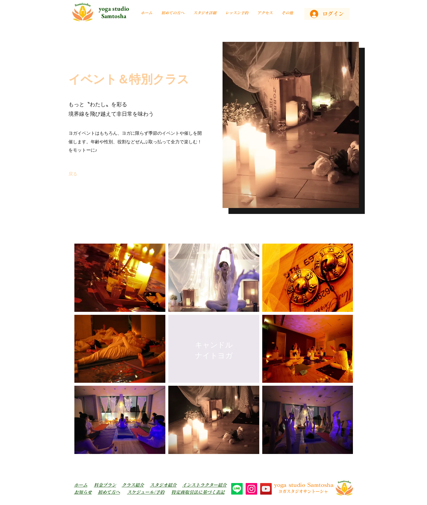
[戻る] (72, 173)
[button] (205, 13)
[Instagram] (251, 489)
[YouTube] (266, 489)
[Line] (237, 489)
